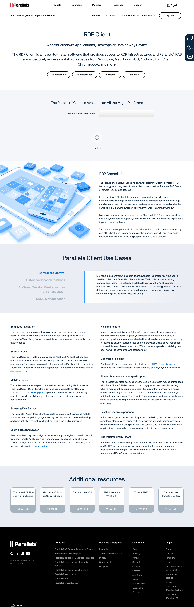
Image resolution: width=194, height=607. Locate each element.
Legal (168, 562)
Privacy (169, 549)
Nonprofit (103, 566)
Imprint (169, 582)
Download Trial (59, 75)
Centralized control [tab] (52, 272)
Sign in (172, 5)
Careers (136, 592)
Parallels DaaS (61, 579)
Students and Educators (110, 554)
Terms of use (172, 558)
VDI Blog (136, 554)
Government (105, 562)
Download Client (84, 75)
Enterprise (104, 549)
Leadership (137, 588)
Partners (136, 558)
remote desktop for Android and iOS (123, 229)
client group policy (37, 446)
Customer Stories (129, 15)
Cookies (169, 554)
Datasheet (133, 75)
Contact (136, 566)
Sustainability (138, 584)
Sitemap (136, 571)
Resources (147, 15)
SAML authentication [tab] (50, 299)
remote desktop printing (35, 392)
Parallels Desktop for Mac (67, 574)
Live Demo (110, 75)
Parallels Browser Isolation (67, 583)
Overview (96, 15)
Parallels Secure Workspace (68, 554)
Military (102, 558)
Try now (170, 15)
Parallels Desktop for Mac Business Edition (74, 558)
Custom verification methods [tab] (45, 280)
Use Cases (109, 15)
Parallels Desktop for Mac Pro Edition (72, 570)
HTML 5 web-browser (163, 364)
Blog (134, 549)
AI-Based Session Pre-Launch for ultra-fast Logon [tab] (42, 289)
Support (136, 562)
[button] (58, 5)
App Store (137, 575)
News (135, 579)
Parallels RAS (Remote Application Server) (32, 15)
